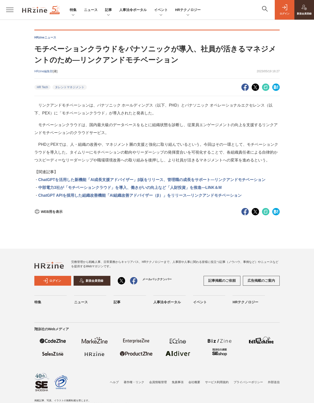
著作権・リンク (134, 382)
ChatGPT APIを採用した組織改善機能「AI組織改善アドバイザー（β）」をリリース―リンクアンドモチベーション (140, 195)
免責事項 (177, 382)
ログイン (52, 280)
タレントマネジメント (69, 87)
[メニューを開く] (10, 10)
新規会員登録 (91, 280)
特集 (73, 10)
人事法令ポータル (133, 10)
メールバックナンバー (157, 279)
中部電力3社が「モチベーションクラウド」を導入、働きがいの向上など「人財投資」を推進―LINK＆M (130, 187)
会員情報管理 (158, 382)
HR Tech (42, 87)
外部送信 (274, 382)
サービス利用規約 (217, 382)
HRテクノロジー (188, 10)
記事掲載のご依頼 (222, 280)
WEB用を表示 (48, 212)
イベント (161, 10)
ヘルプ (114, 382)
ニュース (91, 10)
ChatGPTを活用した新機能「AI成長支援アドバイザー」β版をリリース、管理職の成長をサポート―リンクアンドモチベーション (151, 180)
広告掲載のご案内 (261, 280)
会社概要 (194, 382)
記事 (108, 10)
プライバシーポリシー (248, 382)
